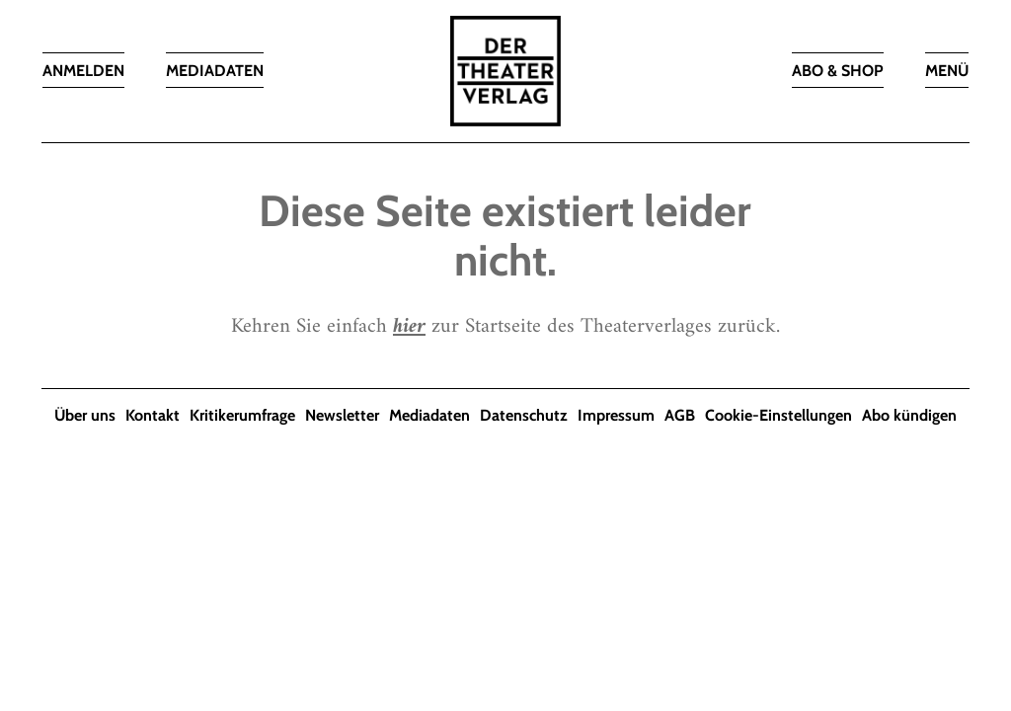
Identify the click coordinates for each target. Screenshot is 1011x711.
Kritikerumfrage (242, 415)
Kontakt (152, 415)
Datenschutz (524, 415)
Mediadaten (429, 415)
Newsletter (342, 415)
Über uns (85, 415)
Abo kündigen (909, 415)
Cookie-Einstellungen (778, 415)
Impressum (616, 415)
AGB (679, 415)
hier (409, 326)
